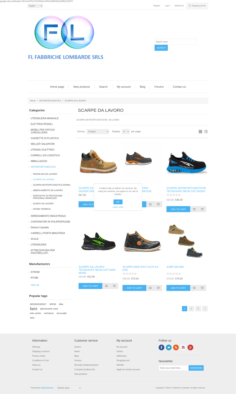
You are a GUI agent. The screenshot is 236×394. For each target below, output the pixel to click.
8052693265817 (38, 304)
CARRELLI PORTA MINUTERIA (48, 233)
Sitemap (36, 347)
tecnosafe (62, 313)
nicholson (49, 313)
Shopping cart (122, 360)
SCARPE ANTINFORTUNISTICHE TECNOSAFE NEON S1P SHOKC (186, 190)
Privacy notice (38, 356)
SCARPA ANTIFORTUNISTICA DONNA (51, 185)
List (206, 131)
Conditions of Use (40, 360)
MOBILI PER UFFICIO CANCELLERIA (43, 131)
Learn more (118, 207)
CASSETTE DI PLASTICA (45, 138)
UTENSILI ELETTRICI (42, 149)
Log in (167, 6)
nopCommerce (47, 388)
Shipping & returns (41, 351)
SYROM (35, 272)
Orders (119, 351)
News (77, 351)
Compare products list (84, 369)
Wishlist (120, 365)
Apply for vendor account (128, 369)
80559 (53, 304)
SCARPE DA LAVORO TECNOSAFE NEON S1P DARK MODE (97, 270)
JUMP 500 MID (175, 266)
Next (205, 308)
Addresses (121, 356)
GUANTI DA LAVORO (43, 203)
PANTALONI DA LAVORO (45, 174)
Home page (57, 86)
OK (118, 202)
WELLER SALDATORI (43, 144)
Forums (159, 86)
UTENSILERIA (39, 244)
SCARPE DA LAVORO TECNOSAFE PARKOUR (137, 190)
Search (103, 86)
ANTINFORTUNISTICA (50, 100)
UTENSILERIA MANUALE (45, 118)
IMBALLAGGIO (39, 161)
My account (124, 86)
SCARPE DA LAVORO (43, 179)
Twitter (169, 347)
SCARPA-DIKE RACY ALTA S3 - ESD (141, 268)
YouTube (183, 347)
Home (33, 100)
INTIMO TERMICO (42, 209)
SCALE (35, 239)
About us (36, 365)
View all (35, 285)
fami (33, 309)
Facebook (161, 347)
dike (61, 304)
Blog (142, 86)
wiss (32, 317)
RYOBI (34, 277)
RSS (176, 347)
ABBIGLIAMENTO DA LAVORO (48, 190)
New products (81, 86)
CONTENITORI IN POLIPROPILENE (50, 221)
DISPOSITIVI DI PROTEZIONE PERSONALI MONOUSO (47, 197)
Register (156, 6)
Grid (200, 131)
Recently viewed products (86, 365)
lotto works (35, 313)
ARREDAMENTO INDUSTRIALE (48, 216)
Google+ (190, 347)
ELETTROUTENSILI (42, 124)
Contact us (179, 86)
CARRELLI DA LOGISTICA (45, 155)
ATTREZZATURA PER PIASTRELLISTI (43, 251)
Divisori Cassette (40, 227)
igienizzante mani (49, 308)
